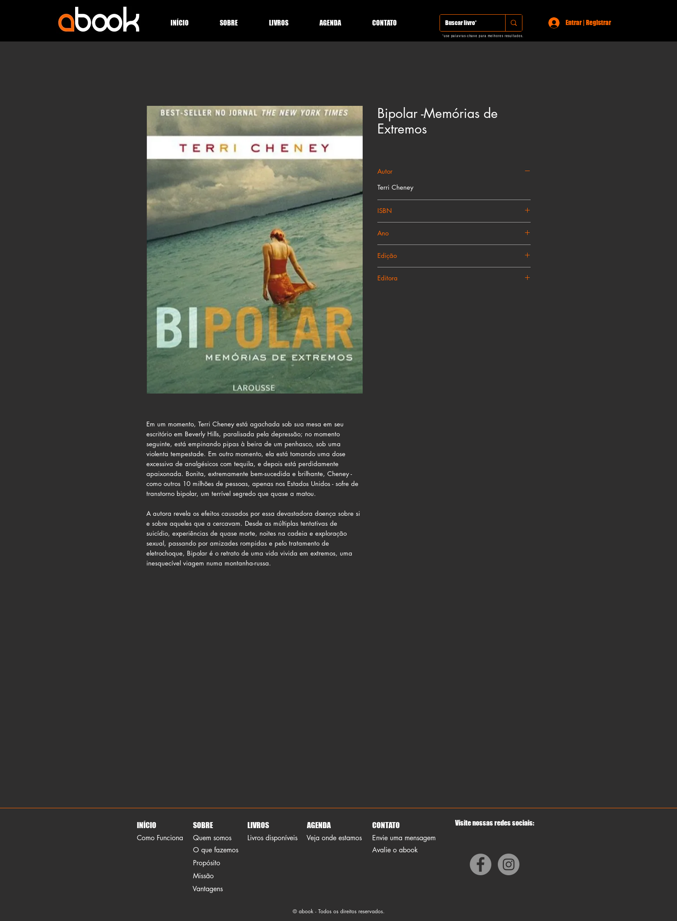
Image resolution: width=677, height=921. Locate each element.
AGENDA (318, 825)
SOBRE (203, 825)
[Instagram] (508, 864)
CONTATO (386, 825)
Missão (203, 875)
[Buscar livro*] (466, 23)
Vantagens (208, 888)
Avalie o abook (395, 849)
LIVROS (258, 825)
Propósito (206, 862)
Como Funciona (160, 837)
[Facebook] (480, 864)
